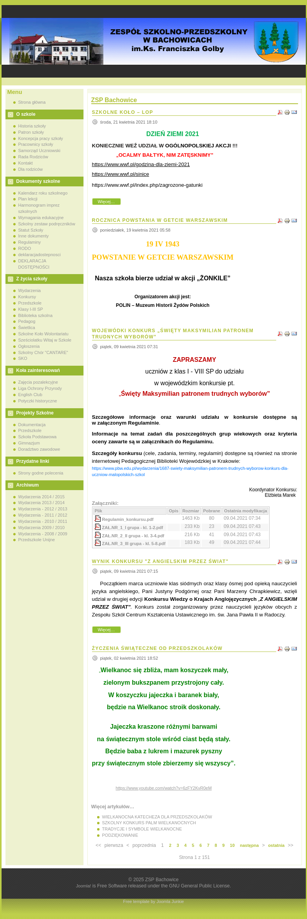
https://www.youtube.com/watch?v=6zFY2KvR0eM (164, 788)
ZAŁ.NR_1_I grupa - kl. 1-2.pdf (132, 527)
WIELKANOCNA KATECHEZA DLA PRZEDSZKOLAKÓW (157, 817)
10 (232, 845)
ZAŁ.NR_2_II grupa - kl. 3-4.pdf (133, 535)
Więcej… (106, 201)
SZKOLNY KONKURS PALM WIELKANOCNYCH (149, 822)
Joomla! (83, 886)
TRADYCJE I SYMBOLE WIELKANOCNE (142, 829)
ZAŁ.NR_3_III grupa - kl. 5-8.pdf (134, 543)
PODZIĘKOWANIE (120, 835)
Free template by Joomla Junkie (153, 901)
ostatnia (276, 845)
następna (249, 845)
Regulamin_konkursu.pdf (128, 519)
